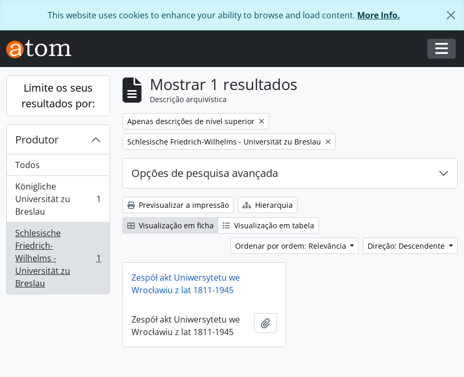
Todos (27, 165)
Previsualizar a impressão (178, 205)
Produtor (37, 139)
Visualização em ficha (170, 225)
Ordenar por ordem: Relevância (291, 246)
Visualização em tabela (268, 225)
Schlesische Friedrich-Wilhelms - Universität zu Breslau (58, 258)
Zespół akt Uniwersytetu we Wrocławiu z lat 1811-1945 (185, 284)
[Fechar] (450, 15)
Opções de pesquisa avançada (204, 173)
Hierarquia (267, 205)
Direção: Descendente (407, 246)
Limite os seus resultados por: (58, 95)
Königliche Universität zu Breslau (58, 199)
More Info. (378, 15)
